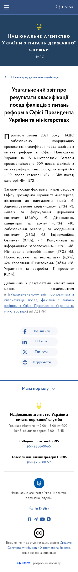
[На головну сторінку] (39, 40)
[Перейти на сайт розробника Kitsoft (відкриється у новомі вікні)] (24, 563)
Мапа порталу (35, 389)
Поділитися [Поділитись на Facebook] (41, 331)
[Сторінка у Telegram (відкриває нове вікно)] (35, 519)
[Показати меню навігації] (7, 7)
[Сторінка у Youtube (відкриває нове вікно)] (42, 519)
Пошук (67, 7)
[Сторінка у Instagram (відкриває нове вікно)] (48, 519)
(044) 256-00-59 (39, 462)
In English (42, 508)
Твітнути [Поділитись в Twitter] (41, 352)
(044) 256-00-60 (39, 446)
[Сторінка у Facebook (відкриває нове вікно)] (29, 519)
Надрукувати (41, 362)
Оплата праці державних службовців (35, 77)
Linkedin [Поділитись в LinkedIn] (41, 341)
